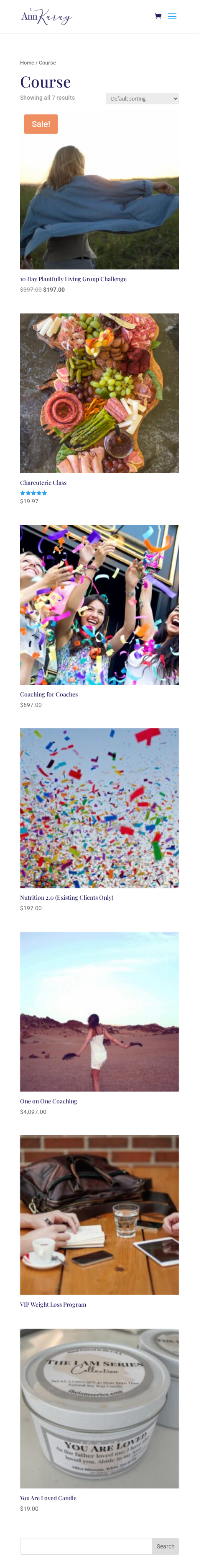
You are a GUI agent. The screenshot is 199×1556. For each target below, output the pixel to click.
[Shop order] (142, 98)
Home (27, 63)
